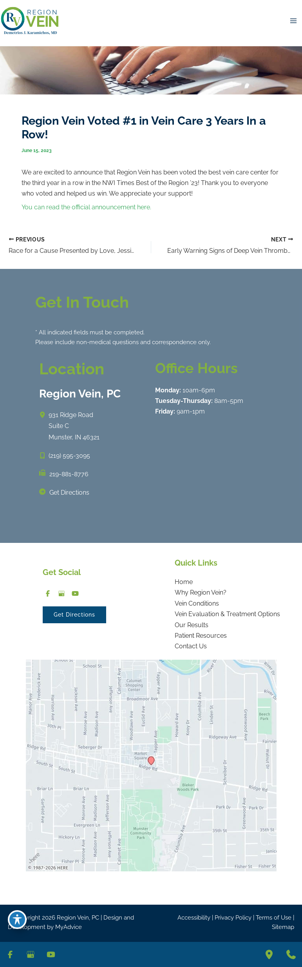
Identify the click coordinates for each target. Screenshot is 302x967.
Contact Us (191, 646)
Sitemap (283, 926)
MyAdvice (68, 926)
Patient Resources (201, 635)
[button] (74, 614)
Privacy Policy (233, 916)
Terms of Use (273, 916)
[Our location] (269, 954)
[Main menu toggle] (293, 20)
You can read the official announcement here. (86, 207)
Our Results (191, 624)
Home (184, 581)
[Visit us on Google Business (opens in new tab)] (61, 593)
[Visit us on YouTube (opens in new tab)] (75, 593)
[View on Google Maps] (151, 764)
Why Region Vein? (200, 592)
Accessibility (193, 916)
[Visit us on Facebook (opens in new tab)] (47, 593)
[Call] (64, 455)
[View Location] (44, 414)
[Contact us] (291, 954)
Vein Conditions (197, 603)
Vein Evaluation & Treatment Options (227, 613)
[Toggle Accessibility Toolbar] (17, 918)
